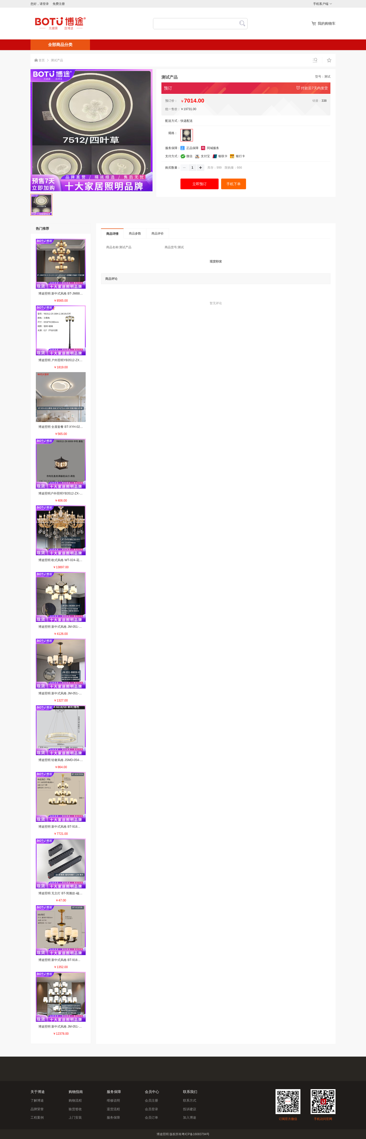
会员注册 (151, 1100)
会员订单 (151, 1117)
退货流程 (113, 1109)
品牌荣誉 (37, 1109)
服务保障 (113, 1117)
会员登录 (151, 1109)
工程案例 (37, 1117)
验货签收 (75, 1109)
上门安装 (75, 1117)
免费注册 (59, 4)
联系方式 (189, 1100)
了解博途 (37, 1100)
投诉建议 (189, 1109)
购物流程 (75, 1100)
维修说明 (113, 1100)
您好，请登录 (39, 4)
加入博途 (189, 1117)
